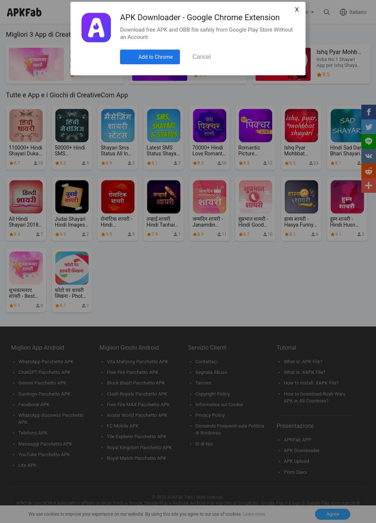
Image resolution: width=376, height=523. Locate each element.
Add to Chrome (155, 57)
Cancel (201, 57)
